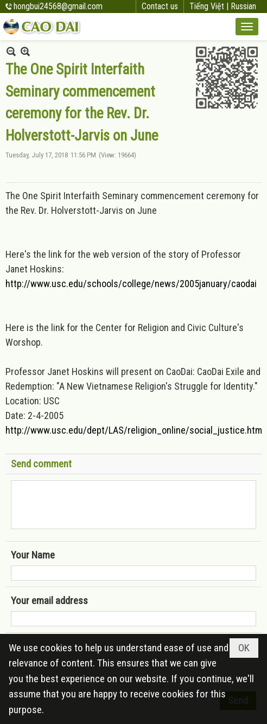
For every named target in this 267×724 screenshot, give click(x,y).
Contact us (160, 6)
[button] (247, 26)
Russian (243, 6)
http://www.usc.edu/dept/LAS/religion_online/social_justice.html (134, 430)
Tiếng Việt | (210, 6)
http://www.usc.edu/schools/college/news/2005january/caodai (131, 283)
